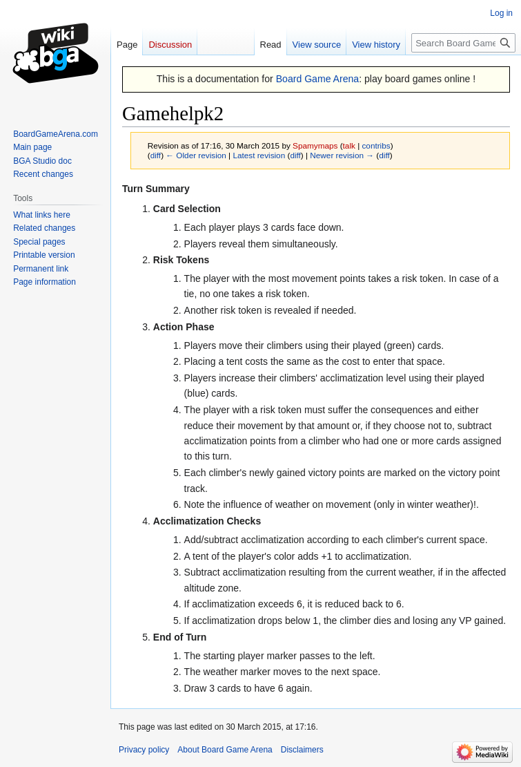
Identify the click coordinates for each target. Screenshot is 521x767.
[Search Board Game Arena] (463, 43)
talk (349, 145)
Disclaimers (302, 750)
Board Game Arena (318, 78)
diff (155, 155)
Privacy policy (144, 750)
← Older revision (196, 155)
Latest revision (259, 155)
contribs (376, 145)
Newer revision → (342, 155)
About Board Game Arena (224, 750)
